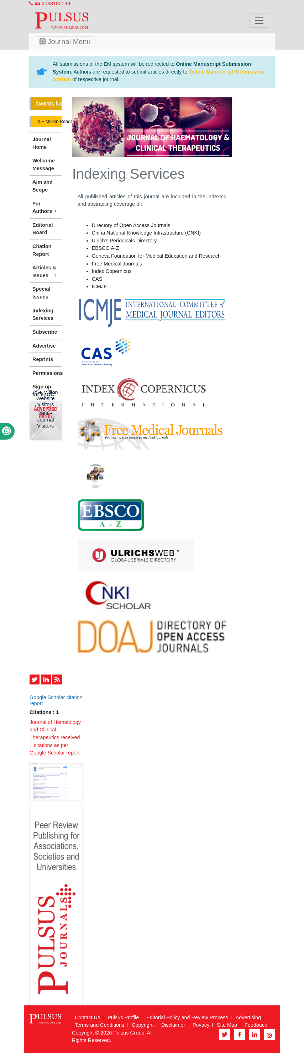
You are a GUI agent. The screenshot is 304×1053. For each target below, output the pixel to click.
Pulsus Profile (123, 1017)
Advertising (248, 1017)
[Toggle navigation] (259, 21)
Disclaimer (173, 1025)
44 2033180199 (49, 3)
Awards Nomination (48, 104)
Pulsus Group (128, 1033)
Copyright (143, 1025)
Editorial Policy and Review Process (187, 1017)
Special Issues (41, 293)
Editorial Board (42, 229)
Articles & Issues (45, 272)
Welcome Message (43, 164)
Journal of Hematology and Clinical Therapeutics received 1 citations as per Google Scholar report (55, 737)
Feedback (256, 1025)
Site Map (227, 1025)
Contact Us (87, 1017)
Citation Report (42, 250)
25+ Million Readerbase (48, 121)
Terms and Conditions (99, 1025)
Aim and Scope (42, 186)
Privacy (201, 1025)
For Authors (45, 208)
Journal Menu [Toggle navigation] (65, 41)
